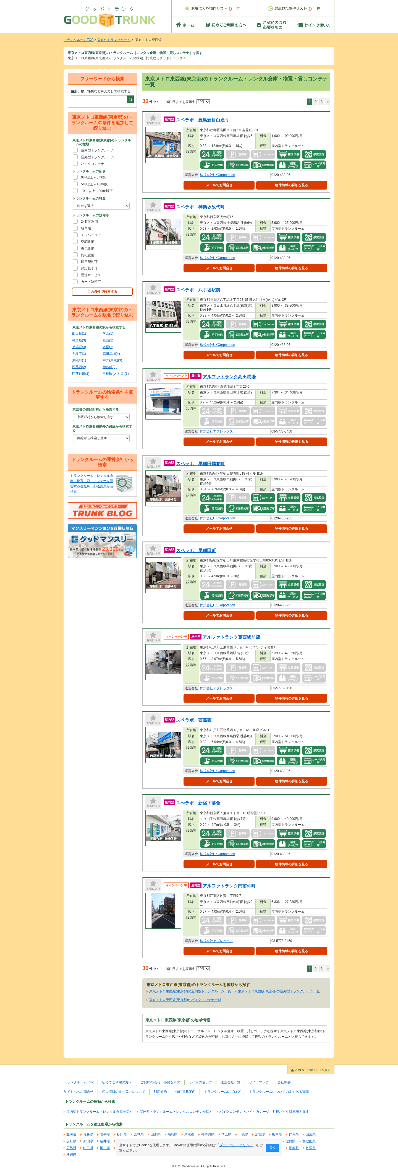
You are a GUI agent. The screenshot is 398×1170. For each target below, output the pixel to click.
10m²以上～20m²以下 (97, 191)
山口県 (88, 1148)
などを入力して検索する (100, 91)
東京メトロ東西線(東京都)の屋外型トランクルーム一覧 (279, 991)
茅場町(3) (79, 347)
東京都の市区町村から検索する (95, 409)
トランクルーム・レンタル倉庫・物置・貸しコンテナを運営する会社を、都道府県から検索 (91, 484)
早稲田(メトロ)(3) (116, 374)
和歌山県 (309, 1141)
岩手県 (105, 1134)
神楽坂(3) (79, 340)
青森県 (88, 1134)
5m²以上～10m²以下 (96, 184)
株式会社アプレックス (216, 431)
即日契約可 (89, 262)
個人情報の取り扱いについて (123, 1092)
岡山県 (105, 1148)
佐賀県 (311, 1148)
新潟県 (88, 1141)
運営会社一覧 (230, 1082)
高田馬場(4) (111, 354)
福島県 (172, 1134)
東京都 (189, 1134)
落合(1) (108, 333)
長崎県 (294, 1148)
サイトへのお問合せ (78, 1092)
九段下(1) (79, 354)
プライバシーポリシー (236, 1145)
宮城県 (139, 1134)
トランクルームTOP (78, 40)
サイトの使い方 (200, 1082)
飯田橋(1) (79, 333)
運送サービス (91, 275)
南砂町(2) (110, 367)
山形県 (156, 1134)
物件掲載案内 (185, 1092)
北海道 (71, 1134)
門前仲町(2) (81, 374)
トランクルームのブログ (222, 1092)
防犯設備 (87, 255)
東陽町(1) (79, 360)
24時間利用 (89, 222)
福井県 (105, 1141)
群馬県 (294, 1134)
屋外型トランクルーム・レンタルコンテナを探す (176, 1112)
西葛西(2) (79, 367)
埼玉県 (226, 1134)
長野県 (71, 1141)
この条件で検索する (102, 292)
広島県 (71, 1148)
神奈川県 (207, 1134)
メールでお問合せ (219, 185)
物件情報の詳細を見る (291, 185)
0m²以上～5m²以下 (95, 177)
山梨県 (311, 1134)
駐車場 (86, 228)
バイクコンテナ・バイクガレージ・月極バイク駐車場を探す (264, 1112)
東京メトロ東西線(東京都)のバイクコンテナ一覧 (185, 1000)
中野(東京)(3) (112, 360)
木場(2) (108, 347)
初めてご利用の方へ (117, 1082)
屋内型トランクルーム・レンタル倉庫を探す (99, 1112)
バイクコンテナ (92, 164)
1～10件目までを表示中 (185, 102)
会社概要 (284, 1082)
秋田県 (122, 1134)
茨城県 (260, 1134)
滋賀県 (290, 1141)
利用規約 (160, 1092)
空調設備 (87, 242)
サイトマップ (259, 1082)
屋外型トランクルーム (97, 157)
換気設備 (87, 248)
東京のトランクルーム (113, 40)
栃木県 (277, 1134)
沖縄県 (71, 1154)
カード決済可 (91, 282)
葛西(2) (108, 340)
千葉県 (243, 1134)
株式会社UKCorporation (217, 175)
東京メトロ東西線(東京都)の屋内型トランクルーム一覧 (190, 991)
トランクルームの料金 (89, 198)
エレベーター (91, 235)
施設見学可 (89, 268)
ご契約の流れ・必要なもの (160, 1082)
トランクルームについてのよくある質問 (279, 1092)
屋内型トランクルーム (97, 150)
